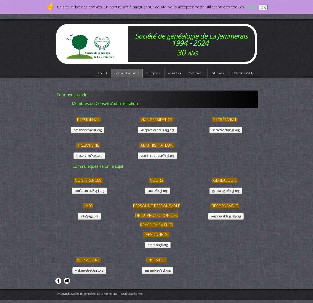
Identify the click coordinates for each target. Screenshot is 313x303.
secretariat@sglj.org (226, 130)
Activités (175, 73)
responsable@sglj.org (226, 216)
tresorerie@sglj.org (89, 156)
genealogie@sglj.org (226, 191)
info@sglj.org (89, 216)
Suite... (252, 7)
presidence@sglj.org (88, 130)
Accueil (102, 73)
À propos (153, 73)
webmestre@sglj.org (89, 270)
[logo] (156, 44)
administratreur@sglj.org (157, 156)
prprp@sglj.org (157, 245)
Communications (127, 73)
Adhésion (217, 73)
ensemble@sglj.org (157, 270)
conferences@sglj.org (89, 191)
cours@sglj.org (157, 191)
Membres (196, 73)
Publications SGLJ (242, 73)
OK (263, 7)
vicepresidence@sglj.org (157, 130)
